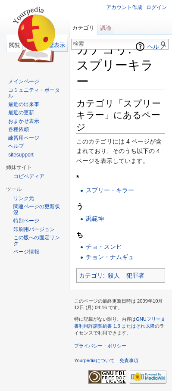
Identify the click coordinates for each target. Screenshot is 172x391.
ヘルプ (156, 46)
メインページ (23, 81)
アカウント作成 (124, 7)
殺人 (114, 275)
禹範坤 (95, 218)
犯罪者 (135, 275)
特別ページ (26, 221)
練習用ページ (23, 138)
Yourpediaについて (94, 360)
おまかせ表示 (23, 121)
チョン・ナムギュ (110, 256)
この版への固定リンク (36, 241)
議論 (105, 28)
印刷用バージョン (34, 229)
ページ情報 (26, 252)
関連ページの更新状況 (36, 209)
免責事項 (128, 360)
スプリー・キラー (110, 190)
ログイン (156, 7)
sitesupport (21, 155)
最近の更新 (21, 112)
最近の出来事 (23, 104)
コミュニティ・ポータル (34, 93)
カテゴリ (91, 275)
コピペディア (28, 176)
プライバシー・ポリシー (100, 345)
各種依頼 (18, 129)
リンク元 (23, 198)
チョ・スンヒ (104, 246)
